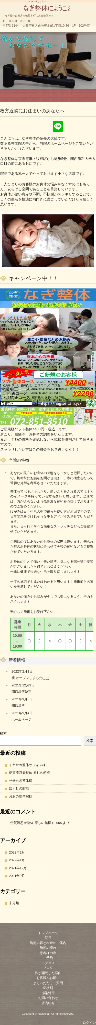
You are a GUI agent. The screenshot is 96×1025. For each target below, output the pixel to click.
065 (59, 823)
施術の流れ (48, 948)
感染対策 (48, 993)
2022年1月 (17, 860)
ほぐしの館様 (19, 788)
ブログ (48, 968)
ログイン (89, 1022)
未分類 (14, 903)
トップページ (48, 933)
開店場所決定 (21, 692)
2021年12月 (18, 868)
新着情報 (17, 660)
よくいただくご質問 (48, 983)
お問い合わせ (48, 998)
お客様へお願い (48, 978)
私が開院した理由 (48, 973)
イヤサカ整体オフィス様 (27, 765)
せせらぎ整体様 (20, 781)
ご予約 (48, 958)
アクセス (48, 963)
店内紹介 (48, 1003)
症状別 (48, 988)
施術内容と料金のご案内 (48, 943)
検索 (3, 733)
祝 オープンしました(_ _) (30, 678)
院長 (48, 938)
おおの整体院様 (20, 796)
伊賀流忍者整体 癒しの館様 (29, 773)
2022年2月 (17, 852)
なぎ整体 (48, 5)
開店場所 (18, 705)
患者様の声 (48, 953)
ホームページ (21, 719)
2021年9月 (17, 876)
